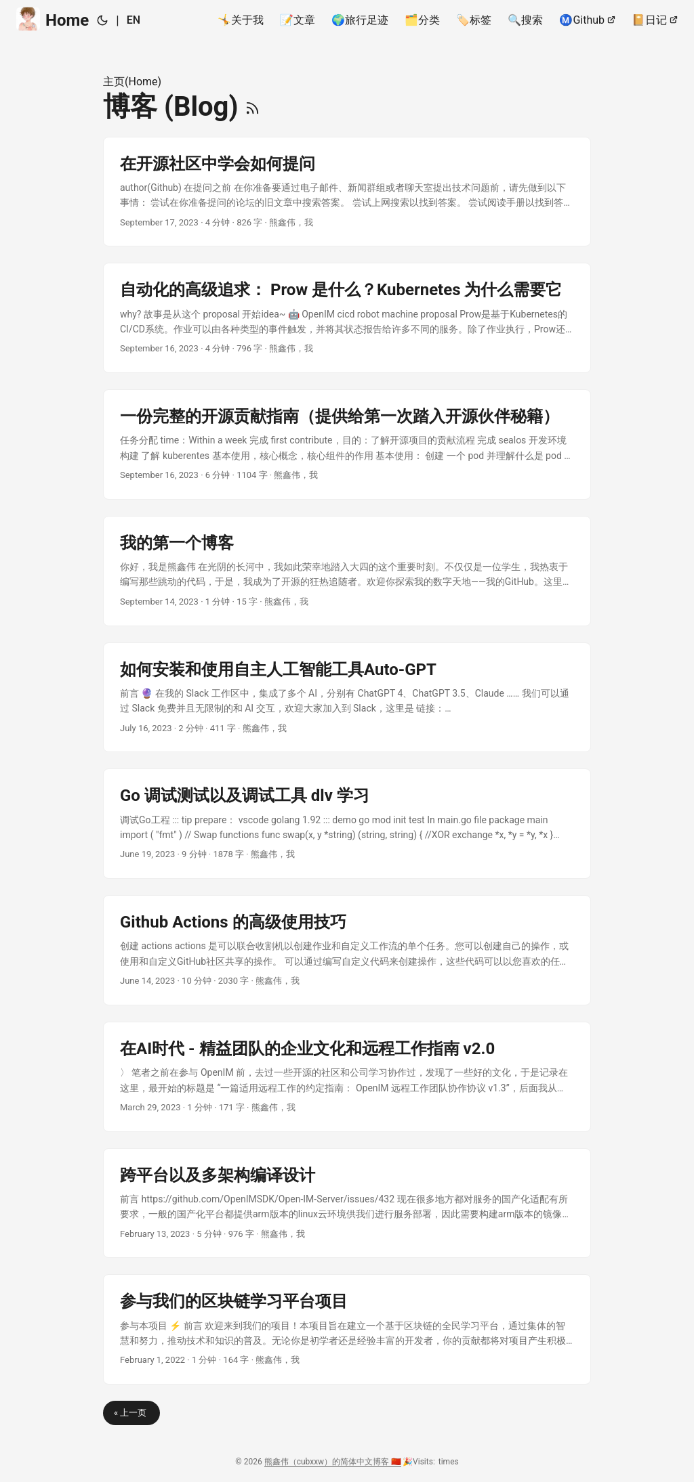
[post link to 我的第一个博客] (347, 571)
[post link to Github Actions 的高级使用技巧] (347, 950)
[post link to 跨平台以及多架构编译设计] (347, 1203)
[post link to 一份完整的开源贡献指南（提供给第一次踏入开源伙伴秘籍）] (347, 444)
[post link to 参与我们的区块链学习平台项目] (347, 1329)
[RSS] (252, 107)
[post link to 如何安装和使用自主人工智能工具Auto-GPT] (347, 697)
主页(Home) (132, 81)
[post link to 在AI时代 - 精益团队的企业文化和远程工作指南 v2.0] (347, 1076)
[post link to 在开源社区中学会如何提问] (347, 191)
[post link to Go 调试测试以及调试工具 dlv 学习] (347, 823)
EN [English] (133, 20)
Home (52, 19)
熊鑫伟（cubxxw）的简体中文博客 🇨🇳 (332, 1461)
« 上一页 (131, 1413)
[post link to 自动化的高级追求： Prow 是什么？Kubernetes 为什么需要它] (347, 317)
